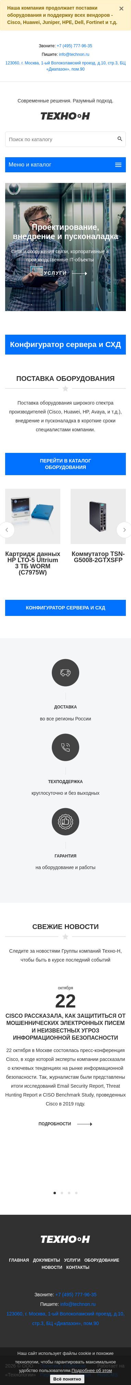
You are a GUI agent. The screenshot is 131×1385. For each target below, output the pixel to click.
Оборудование (101, 1260)
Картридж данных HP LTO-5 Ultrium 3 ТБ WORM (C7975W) (32, 563)
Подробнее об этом (92, 1370)
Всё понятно (67, 1379)
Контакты (77, 1267)
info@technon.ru (74, 54)
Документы (46, 1260)
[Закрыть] (121, 8)
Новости (51, 1267)
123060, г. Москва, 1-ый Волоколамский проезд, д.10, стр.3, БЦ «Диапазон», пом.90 (65, 66)
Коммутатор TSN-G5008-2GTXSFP (98, 557)
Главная (19, 1260)
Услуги (55, 273)
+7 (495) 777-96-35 (74, 46)
